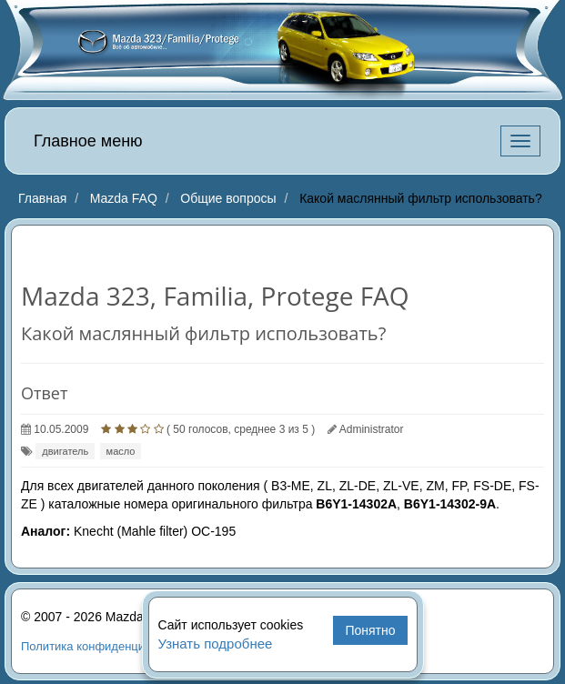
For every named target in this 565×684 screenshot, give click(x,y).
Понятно (370, 630)
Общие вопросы (228, 198)
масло (121, 451)
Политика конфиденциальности (108, 646)
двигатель (65, 451)
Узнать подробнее (215, 643)
